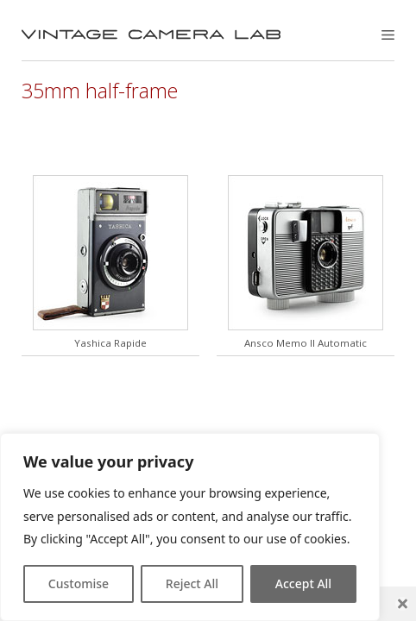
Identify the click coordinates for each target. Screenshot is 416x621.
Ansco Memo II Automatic (305, 342)
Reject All (192, 583)
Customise (78, 583)
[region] (190, 527)
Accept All (303, 583)
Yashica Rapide (110, 342)
